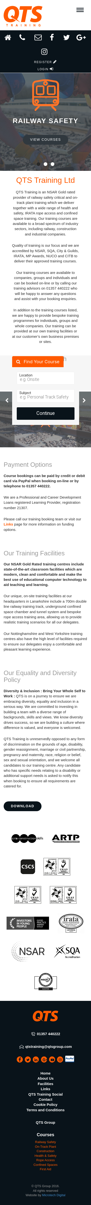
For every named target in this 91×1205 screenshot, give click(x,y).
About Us (45, 1078)
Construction (45, 1151)
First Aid (45, 1169)
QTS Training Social (45, 1094)
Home (46, 1073)
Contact (45, 1099)
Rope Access (45, 1160)
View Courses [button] (45, 139)
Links (8, 524)
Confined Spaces (45, 1165)
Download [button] (22, 806)
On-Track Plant (45, 1146)
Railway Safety (45, 1142)
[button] (45, 50)
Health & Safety (45, 1156)
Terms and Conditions (45, 1110)
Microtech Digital (53, 1195)
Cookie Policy (45, 1104)
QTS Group (45, 1122)
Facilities (45, 1084)
